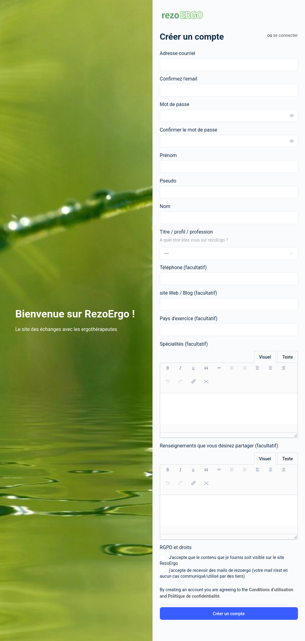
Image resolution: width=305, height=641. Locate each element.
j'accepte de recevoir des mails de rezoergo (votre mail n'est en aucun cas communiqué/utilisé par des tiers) (224, 573)
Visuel (265, 357)
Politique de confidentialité (193, 596)
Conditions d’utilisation (271, 589)
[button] (167, 371)
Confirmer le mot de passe (188, 130)
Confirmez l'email (178, 79)
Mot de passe (174, 104)
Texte (287, 357)
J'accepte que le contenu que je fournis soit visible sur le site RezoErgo (222, 560)
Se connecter (285, 35)
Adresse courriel (177, 53)
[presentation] (167, 371)
